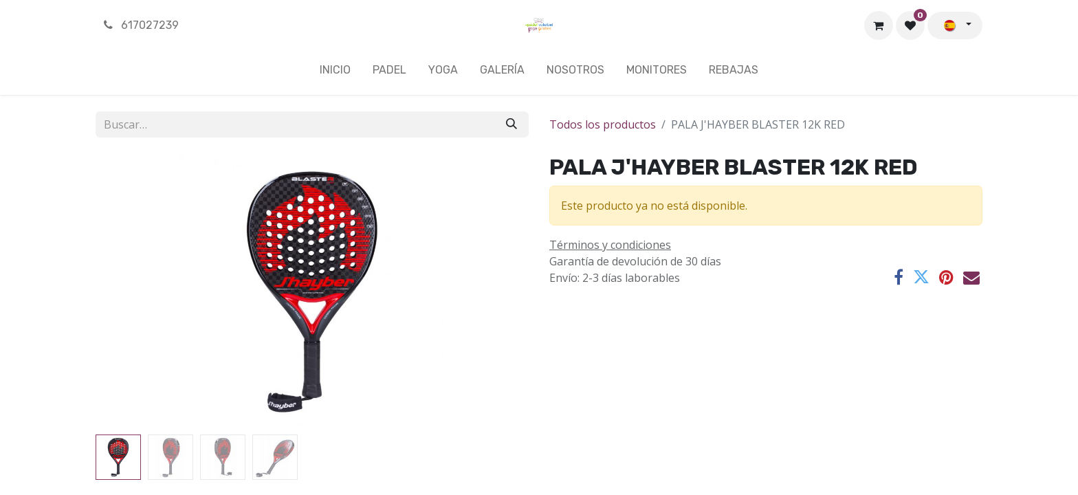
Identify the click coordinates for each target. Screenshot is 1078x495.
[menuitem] (335, 73)
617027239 (140, 25)
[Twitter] (921, 277)
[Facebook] (898, 277)
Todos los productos (602, 124)
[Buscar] (511, 124)
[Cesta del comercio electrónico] (878, 25)
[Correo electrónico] (971, 277)
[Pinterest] (946, 277)
